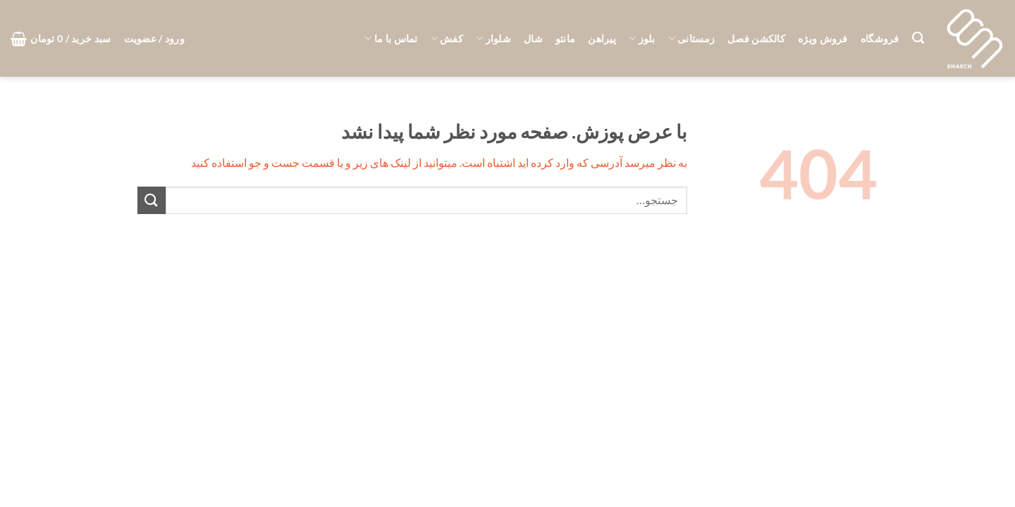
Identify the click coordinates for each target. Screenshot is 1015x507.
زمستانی (691, 38)
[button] (154, 38)
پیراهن (602, 38)
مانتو (565, 38)
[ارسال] (151, 200)
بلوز (642, 38)
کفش (447, 38)
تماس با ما (390, 38)
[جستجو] (918, 38)
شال (533, 38)
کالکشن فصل (756, 38)
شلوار (493, 38)
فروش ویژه (823, 38)
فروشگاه (880, 38)
